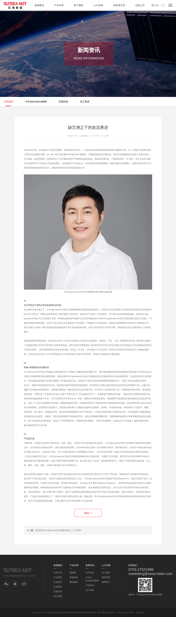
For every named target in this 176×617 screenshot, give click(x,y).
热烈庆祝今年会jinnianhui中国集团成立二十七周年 (58, 530)
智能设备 (74, 577)
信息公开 (140, 5)
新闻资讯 (90, 565)
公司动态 (8, 101)
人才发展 (98, 5)
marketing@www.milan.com (150, 574)
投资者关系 (119, 5)
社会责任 (58, 582)
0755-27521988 (141, 569)
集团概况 (39, 5)
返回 (88, 513)
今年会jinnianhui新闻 (36, 101)
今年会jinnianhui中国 (125, 612)
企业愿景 (58, 587)
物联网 (73, 572)
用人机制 (106, 572)
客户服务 (78, 5)
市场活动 (63, 101)
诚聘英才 (106, 582)
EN (156, 5)
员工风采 (84, 101)
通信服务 (74, 582)
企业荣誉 (58, 577)
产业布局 (59, 5)
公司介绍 (58, 572)
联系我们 (133, 565)
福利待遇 (106, 577)
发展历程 (58, 591)
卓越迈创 (140, 612)
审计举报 (58, 596)
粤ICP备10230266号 (106, 612)
